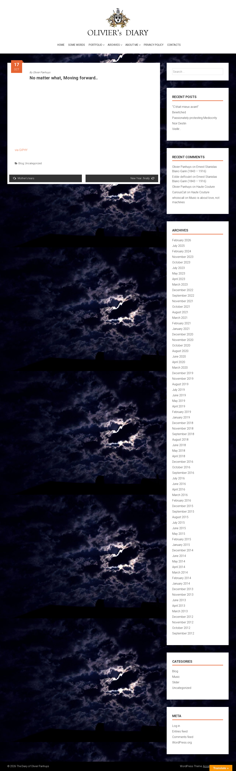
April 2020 (178, 362)
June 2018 (179, 445)
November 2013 (182, 594)
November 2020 (182, 340)
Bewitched (179, 112)
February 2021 (181, 323)
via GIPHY (21, 150)
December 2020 (182, 334)
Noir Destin (179, 123)
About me (131, 44)
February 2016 (181, 500)
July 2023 (178, 268)
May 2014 (178, 561)
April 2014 (178, 567)
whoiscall (178, 198)
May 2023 (178, 273)
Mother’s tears (23, 178)
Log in (176, 726)
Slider (175, 682)
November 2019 (182, 378)
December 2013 (182, 589)
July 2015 (178, 522)
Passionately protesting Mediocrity (194, 118)
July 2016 (178, 478)
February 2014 (181, 578)
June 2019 (179, 395)
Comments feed (182, 737)
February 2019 (181, 412)
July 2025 (178, 246)
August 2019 (180, 384)
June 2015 (179, 528)
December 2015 (182, 506)
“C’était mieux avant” (185, 107)
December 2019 (182, 373)
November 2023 (182, 257)
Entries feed (180, 731)
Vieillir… (176, 129)
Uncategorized (33, 163)
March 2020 (180, 367)
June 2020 (179, 356)
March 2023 (180, 284)
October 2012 (181, 628)
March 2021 (180, 318)
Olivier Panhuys (41, 72)
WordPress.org (182, 742)
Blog (21, 163)
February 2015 (181, 539)
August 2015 (180, 517)
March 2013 (180, 611)
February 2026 (181, 240)
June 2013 (179, 600)
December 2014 (182, 550)
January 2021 (181, 329)
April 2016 (178, 489)
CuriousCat (179, 192)
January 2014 (181, 583)
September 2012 (183, 633)
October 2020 (181, 345)
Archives (114, 44)
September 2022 (183, 295)
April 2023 (178, 279)
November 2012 (182, 622)
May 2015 (178, 533)
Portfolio (95, 44)
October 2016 (181, 467)
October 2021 (181, 306)
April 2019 (178, 406)
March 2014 (180, 572)
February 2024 (181, 251)
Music (176, 677)
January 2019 (181, 417)
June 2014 (179, 556)
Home (61, 44)
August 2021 (180, 312)
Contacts (174, 44)
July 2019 (178, 389)
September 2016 (183, 473)
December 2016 (182, 461)
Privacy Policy (154, 44)
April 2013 (178, 605)
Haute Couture (205, 186)
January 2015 (181, 545)
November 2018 (182, 428)
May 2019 (178, 401)
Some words (76, 44)
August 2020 (180, 351)
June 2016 (179, 484)
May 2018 (178, 450)
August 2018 (180, 439)
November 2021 (182, 301)
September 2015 (183, 511)
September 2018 (183, 434)
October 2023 (181, 262)
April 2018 (178, 456)
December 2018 (182, 423)
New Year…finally (143, 178)
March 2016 (180, 495)
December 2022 (182, 290)
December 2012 (182, 617)
